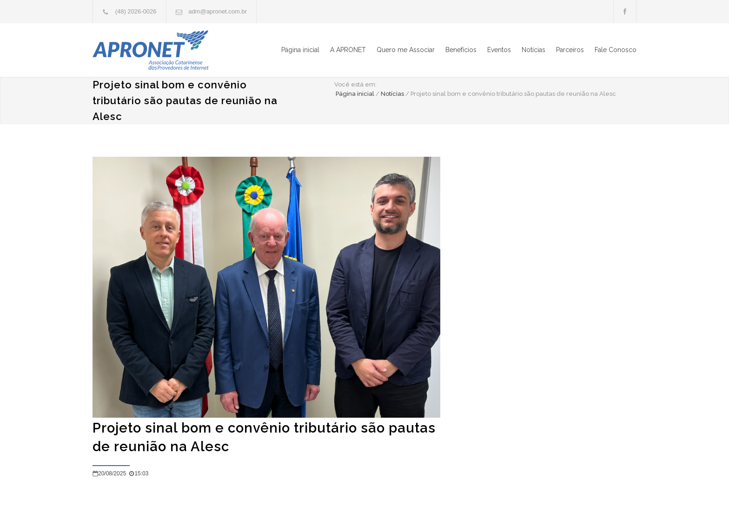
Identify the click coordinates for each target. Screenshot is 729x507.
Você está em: (355, 84)
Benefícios (461, 49)
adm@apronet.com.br (217, 11)
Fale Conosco (615, 49)
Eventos (499, 49)
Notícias (533, 49)
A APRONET (348, 49)
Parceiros (570, 49)
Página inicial (300, 49)
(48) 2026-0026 (136, 11)
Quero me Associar (406, 49)
